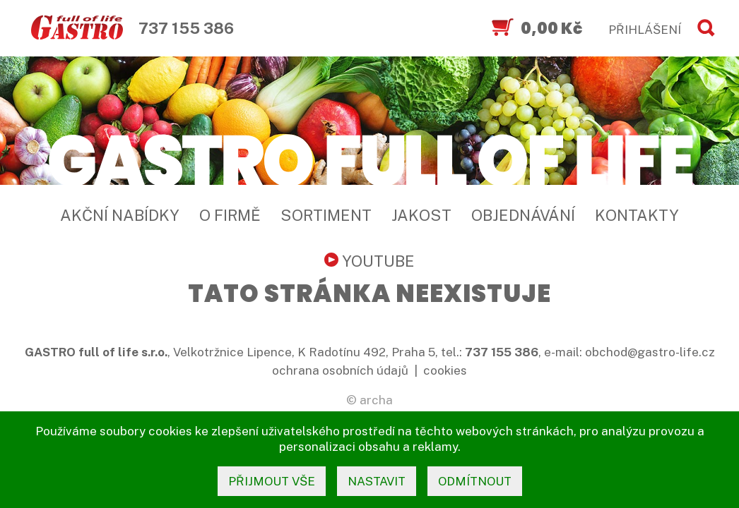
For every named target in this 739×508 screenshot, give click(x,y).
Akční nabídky (119, 215)
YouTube (369, 261)
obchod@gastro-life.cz (650, 352)
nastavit (377, 481)
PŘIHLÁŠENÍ (644, 30)
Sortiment (326, 215)
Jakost (421, 215)
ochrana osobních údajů (340, 370)
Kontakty (637, 215)
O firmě (230, 215)
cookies (445, 370)
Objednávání (523, 215)
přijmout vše (271, 481)
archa (376, 400)
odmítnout (475, 481)
